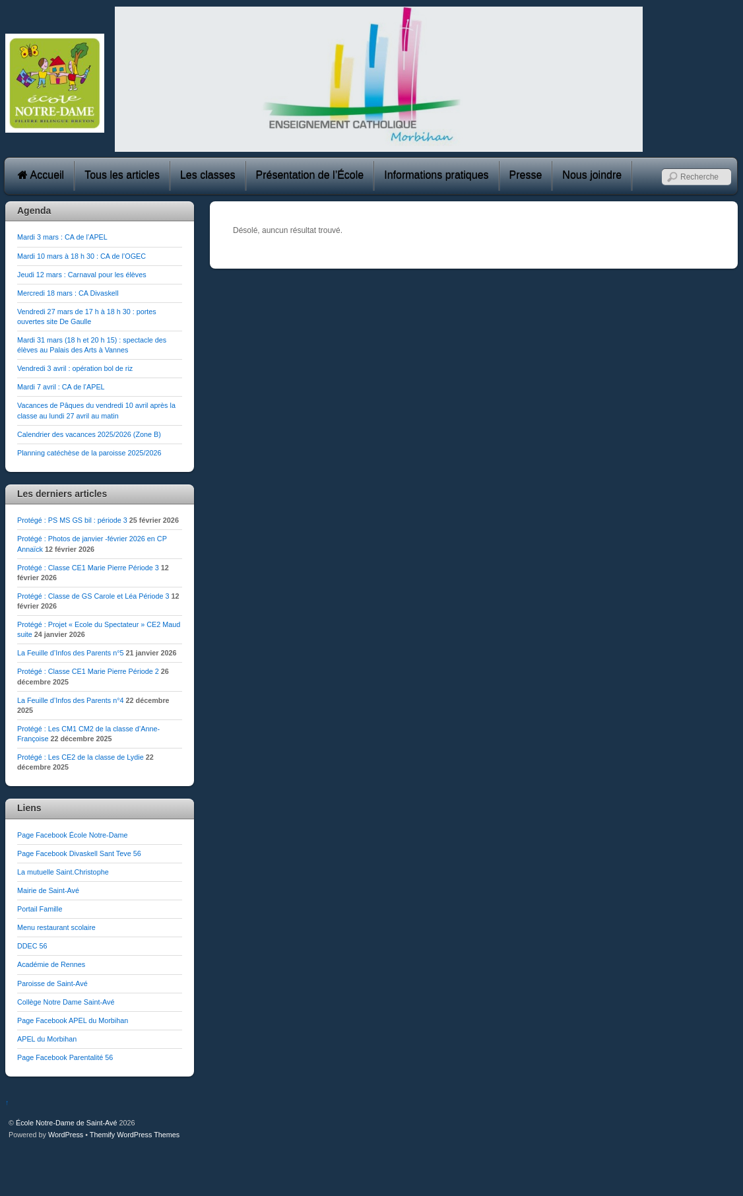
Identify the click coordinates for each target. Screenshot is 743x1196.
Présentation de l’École (310, 175)
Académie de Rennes (51, 964)
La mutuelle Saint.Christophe (63, 872)
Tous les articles (122, 175)
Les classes (208, 175)
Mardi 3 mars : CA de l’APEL (62, 237)
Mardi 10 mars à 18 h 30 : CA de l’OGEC (81, 256)
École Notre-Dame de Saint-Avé (66, 1123)
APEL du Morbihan (47, 1039)
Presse (525, 175)
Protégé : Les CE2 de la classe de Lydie (80, 757)
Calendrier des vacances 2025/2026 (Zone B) (89, 434)
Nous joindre (592, 175)
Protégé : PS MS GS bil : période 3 (72, 520)
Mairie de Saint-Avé (48, 890)
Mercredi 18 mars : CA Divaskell (68, 293)
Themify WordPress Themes (134, 1135)
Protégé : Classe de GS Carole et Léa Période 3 (93, 596)
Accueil (41, 175)
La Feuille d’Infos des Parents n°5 (70, 653)
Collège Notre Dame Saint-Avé (65, 1002)
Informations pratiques (436, 175)
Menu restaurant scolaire (56, 927)
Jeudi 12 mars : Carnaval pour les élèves (81, 275)
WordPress (65, 1135)
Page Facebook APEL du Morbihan (72, 1020)
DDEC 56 (32, 946)
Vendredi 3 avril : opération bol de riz (75, 368)
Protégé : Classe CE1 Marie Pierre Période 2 (88, 671)
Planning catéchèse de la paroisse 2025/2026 (89, 453)
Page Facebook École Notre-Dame (72, 835)
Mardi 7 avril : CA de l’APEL (61, 387)
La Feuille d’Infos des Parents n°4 (70, 700)
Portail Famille (39, 909)
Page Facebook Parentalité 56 (65, 1057)
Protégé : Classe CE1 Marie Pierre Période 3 (88, 568)
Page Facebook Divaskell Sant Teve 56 (79, 853)
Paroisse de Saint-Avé (52, 983)
